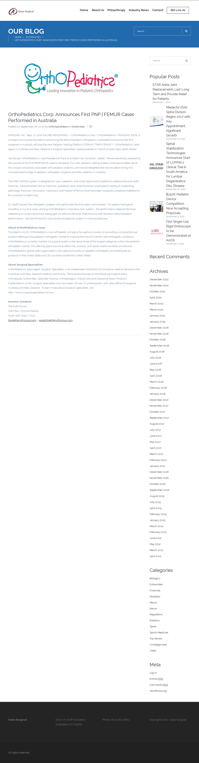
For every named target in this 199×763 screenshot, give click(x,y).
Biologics (155, 578)
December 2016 (159, 471)
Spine (153, 626)
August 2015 (157, 496)
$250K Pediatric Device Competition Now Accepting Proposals (177, 204)
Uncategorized (158, 644)
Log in (153, 672)
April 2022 (156, 297)
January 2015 (157, 520)
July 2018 (155, 357)
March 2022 (156, 303)
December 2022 (159, 279)
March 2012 (156, 550)
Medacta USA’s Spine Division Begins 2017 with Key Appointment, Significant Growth (178, 121)
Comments (159, 685)
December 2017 (159, 399)
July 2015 (155, 502)
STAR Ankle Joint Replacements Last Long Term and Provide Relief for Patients (171, 92)
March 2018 (157, 381)
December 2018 (159, 327)
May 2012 (155, 544)
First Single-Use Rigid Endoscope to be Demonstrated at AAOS (178, 231)
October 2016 (158, 484)
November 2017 (159, 405)
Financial (155, 590)
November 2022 (159, 285)
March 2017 (156, 454)
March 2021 (156, 309)
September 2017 (159, 417)
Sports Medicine (159, 632)
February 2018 (158, 387)
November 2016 (159, 477)
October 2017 (157, 411)
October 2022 (157, 291)
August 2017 (157, 423)
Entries (156, 678)
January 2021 (157, 315)
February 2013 (158, 532)
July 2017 (155, 429)
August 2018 (157, 351)
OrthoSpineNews (58, 126)
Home (18, 37)
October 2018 (158, 339)
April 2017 (155, 448)
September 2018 (159, 345)
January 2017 (157, 466)
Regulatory (156, 614)
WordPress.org (158, 690)
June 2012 (155, 538)
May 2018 (155, 369)
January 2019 (157, 321)
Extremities (33, 37)
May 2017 (155, 441)
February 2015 (158, 514)
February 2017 (158, 460)
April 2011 (155, 556)
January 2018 (158, 393)
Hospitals (155, 596)
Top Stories (156, 638)
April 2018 (156, 375)
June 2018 (156, 363)
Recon (153, 608)
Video (153, 650)
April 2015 (155, 508)
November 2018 (159, 333)
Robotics (155, 620)
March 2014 (156, 526)
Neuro (153, 602)
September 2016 (159, 490)
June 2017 (155, 435)
